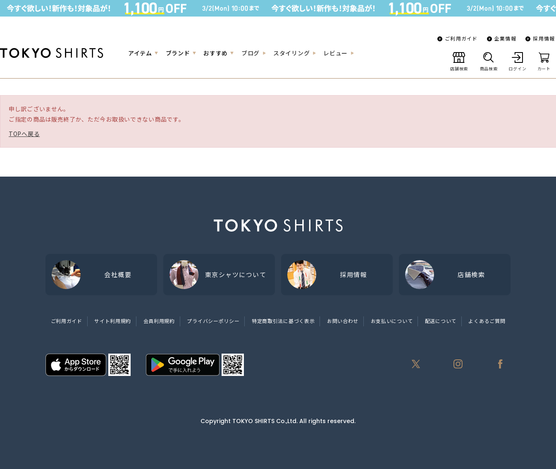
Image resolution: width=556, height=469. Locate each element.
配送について (440, 320)
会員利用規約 (159, 320)
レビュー (335, 53)
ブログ (250, 53)
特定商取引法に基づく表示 (283, 320)
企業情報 (505, 38)
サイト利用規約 (112, 320)
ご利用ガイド (461, 38)
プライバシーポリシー (213, 320)
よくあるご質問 (486, 320)
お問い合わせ (342, 320)
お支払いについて (392, 320)
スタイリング (291, 53)
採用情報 (544, 38)
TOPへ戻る (24, 133)
